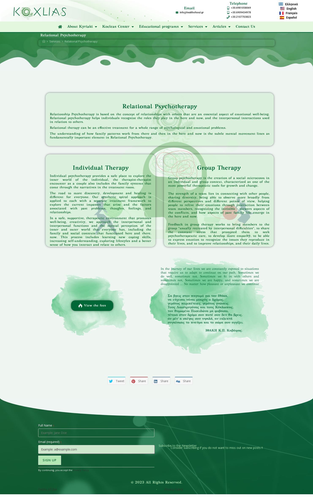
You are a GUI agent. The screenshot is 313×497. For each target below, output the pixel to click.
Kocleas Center (118, 27)
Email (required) (49, 442)
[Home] (43, 41)
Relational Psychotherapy (81, 41)
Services (197, 27)
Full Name (46, 425)
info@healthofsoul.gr (192, 12)
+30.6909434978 (241, 12)
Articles (221, 27)
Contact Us (245, 27)
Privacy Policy (81, 470)
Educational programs (161, 27)
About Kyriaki (82, 27)
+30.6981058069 (241, 7)
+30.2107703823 (241, 16)
